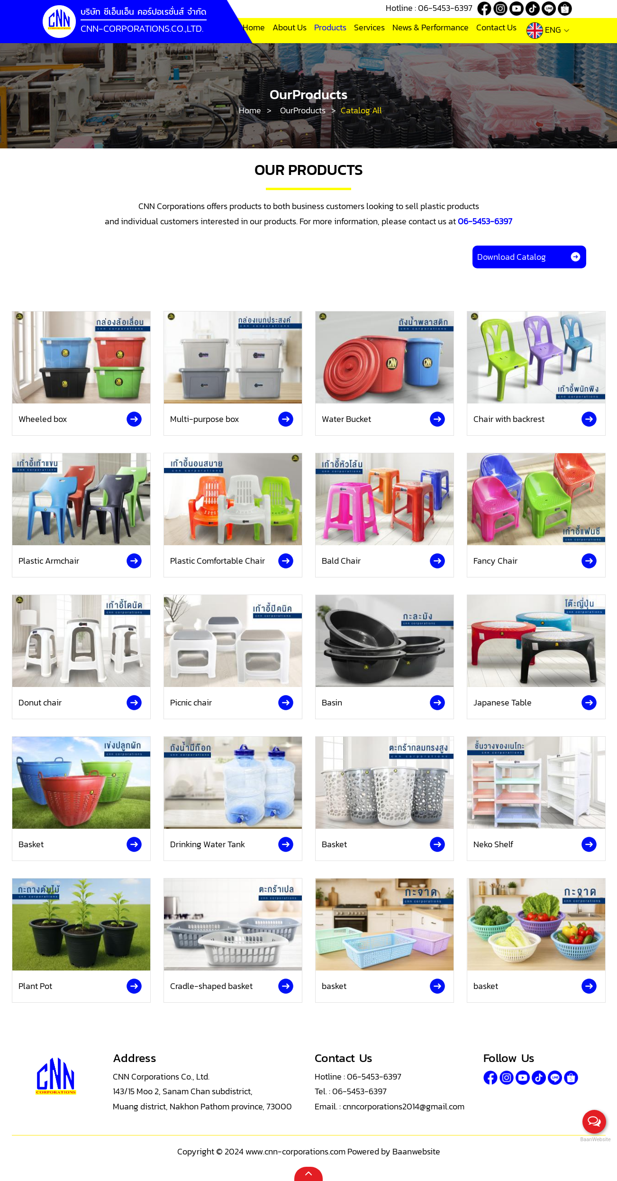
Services (369, 27)
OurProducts (303, 110)
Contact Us (496, 27)
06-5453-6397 (445, 7)
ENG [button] (548, 30)
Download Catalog (529, 256)
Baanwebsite (416, 1151)
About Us (289, 27)
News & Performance (430, 27)
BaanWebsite (595, 1139)
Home (254, 27)
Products (330, 27)
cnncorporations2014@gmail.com (403, 1106)
